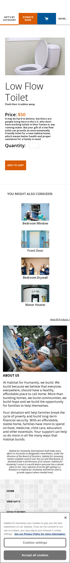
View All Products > (60, 319)
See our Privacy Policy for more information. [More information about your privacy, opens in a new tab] (40, 534)
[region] (35, 537)
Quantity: (15, 145)
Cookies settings (35, 542)
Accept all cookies (35, 555)
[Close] (65, 517)
